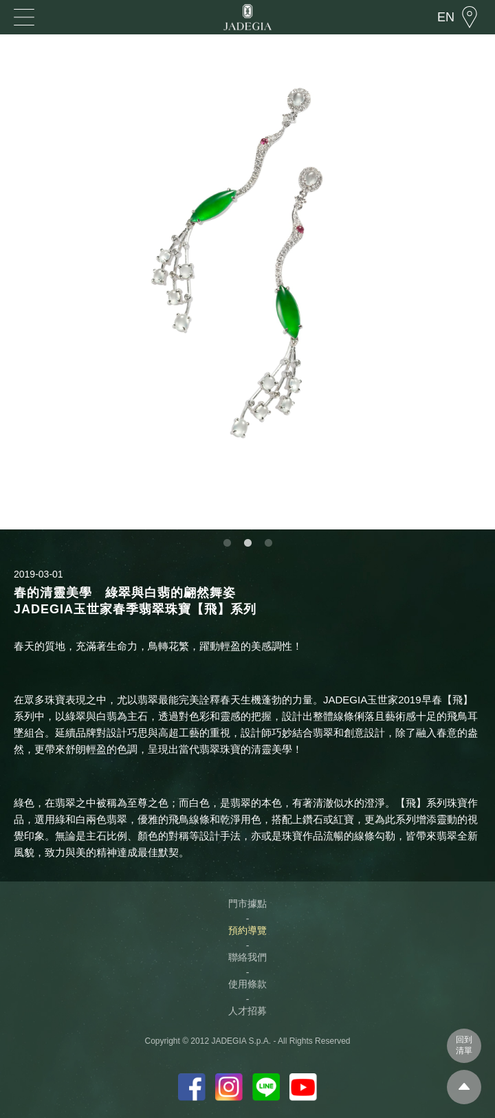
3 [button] (268, 543)
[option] (247, 281)
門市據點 (247, 903)
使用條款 (247, 983)
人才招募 (247, 1010)
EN (445, 17)
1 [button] (227, 543)
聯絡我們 (247, 957)
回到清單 (464, 1045)
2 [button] (247, 543)
